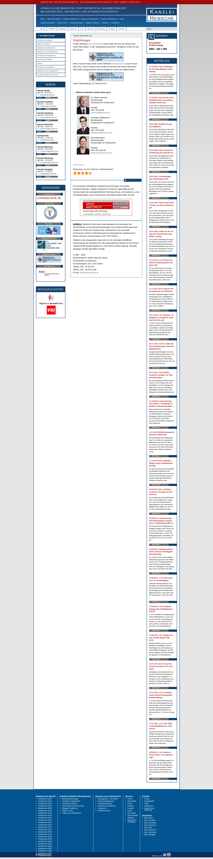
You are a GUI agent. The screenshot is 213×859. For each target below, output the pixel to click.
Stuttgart (111, 29)
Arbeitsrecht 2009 (45, 839)
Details (48, 97)
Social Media (133, 815)
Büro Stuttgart (149, 835)
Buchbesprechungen (70, 799)
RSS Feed (132, 813)
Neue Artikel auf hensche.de (73, 806)
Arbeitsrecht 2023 (45, 806)
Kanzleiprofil (115, 23)
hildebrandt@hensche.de (101, 133)
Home (43, 19)
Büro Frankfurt (150, 820)
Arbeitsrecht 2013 (45, 830)
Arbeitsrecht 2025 (45, 801)
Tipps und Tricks (43, 44)
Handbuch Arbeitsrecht (70, 19)
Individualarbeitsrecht (106, 801)
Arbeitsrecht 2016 (45, 822)
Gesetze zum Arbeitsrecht (89, 19)
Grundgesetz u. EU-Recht (108, 799)
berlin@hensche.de (47, 95)
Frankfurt (51, 29)
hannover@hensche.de (48, 129)
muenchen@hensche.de (49, 151)
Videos (39, 63)
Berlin (43, 29)
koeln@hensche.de (47, 140)
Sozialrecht (102, 808)
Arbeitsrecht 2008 (45, 841)
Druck (130, 804)
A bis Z (130, 799)
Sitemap (131, 818)
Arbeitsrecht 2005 (45, 848)
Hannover (73, 29)
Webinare (105, 23)
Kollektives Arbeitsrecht (107, 806)
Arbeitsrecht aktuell (53, 19)
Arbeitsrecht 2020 (45, 813)
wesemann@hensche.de (101, 153)
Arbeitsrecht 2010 (45, 837)
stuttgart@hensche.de (48, 174)
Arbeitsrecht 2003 (45, 853)
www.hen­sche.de (95, 44)
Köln (82, 29)
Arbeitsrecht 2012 (45, 832)
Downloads (132, 801)
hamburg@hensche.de (48, 117)
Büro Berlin (148, 818)
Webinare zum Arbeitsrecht (47, 71)
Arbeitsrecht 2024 (45, 804)
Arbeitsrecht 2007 (45, 844)
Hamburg (62, 29)
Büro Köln (148, 827)
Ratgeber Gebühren (92, 23)
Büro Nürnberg (150, 832)
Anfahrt (39, 97)
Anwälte (121, 29)
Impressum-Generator (48, 23)
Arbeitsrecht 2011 (45, 834)
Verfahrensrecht (104, 811)
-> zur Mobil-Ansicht (46, 36)
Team (146, 804)
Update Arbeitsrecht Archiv (47, 75)
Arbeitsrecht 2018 (45, 818)
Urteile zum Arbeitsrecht (109, 19)
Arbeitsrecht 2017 (45, 820)
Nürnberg (101, 29)
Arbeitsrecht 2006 (45, 846)
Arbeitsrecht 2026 (45, 799)
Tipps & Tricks (62, 23)
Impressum (148, 806)
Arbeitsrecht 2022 (45, 808)
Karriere (131, 806)
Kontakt (131, 808)
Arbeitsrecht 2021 (45, 811)
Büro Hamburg (150, 823)
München (90, 29)
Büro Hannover (150, 825)
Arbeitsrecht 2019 (45, 815)
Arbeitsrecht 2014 (45, 827)
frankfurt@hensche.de (48, 106)
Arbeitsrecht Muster (76, 23)
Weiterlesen (156, 93)
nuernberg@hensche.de (49, 162)
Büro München (150, 830)
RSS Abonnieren (133, 180)
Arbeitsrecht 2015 (45, 825)
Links (130, 811)
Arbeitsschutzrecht (105, 804)
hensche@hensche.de (100, 112)
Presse (122, 19)
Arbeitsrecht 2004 (45, 851)
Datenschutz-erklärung (149, 809)
